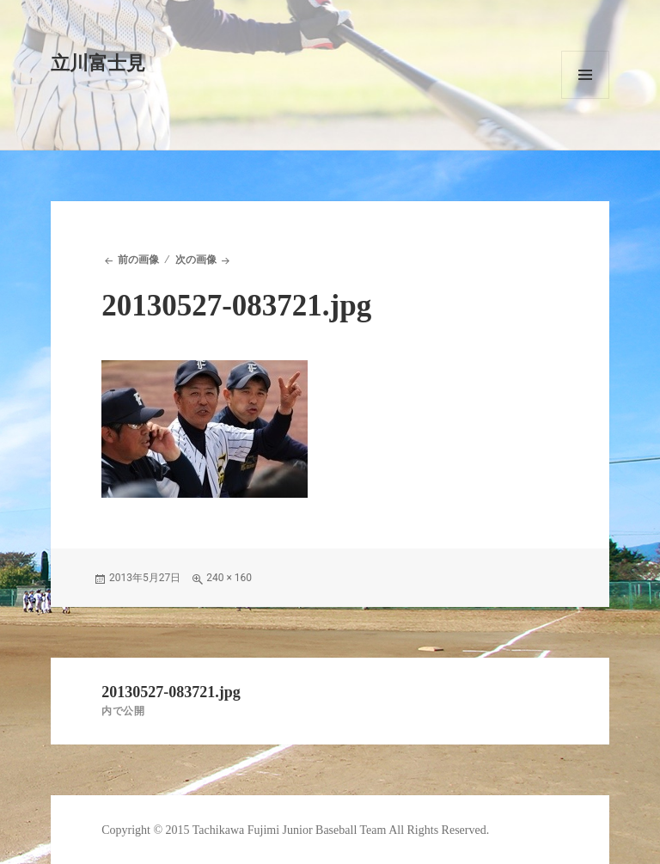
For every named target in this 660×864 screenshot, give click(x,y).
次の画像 (196, 260)
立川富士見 (98, 63)
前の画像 (138, 260)
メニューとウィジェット (585, 75)
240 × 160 (229, 578)
